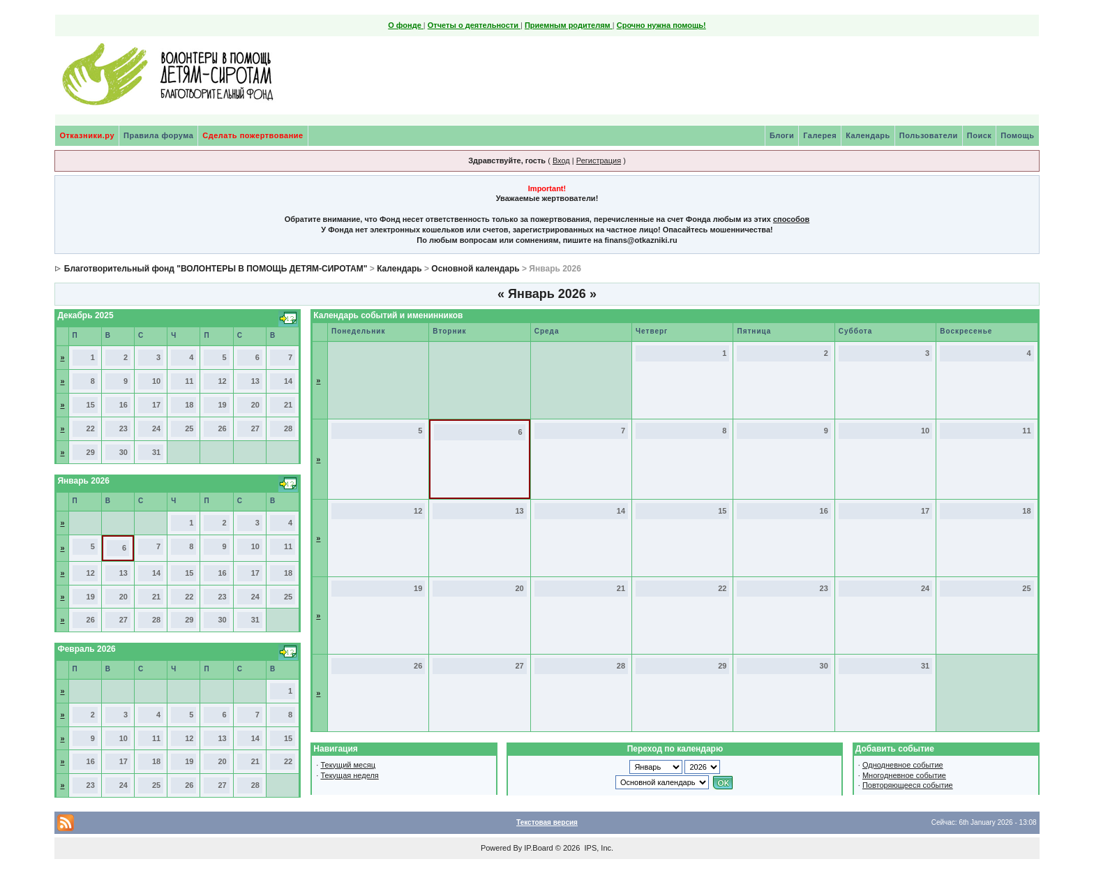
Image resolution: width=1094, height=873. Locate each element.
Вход (561, 160)
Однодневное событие (902, 765)
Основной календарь (475, 269)
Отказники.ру (86, 135)
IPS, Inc (597, 848)
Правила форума (158, 135)
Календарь (868, 135)
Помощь (1017, 135)
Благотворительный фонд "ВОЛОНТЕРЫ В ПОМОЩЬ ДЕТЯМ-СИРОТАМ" (216, 269)
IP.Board (538, 848)
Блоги (782, 135)
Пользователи (928, 135)
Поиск (979, 135)
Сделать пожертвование (252, 135)
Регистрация (598, 160)
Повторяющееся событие (907, 785)
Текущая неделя (349, 775)
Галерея (820, 135)
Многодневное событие (904, 775)
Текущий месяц (347, 765)
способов (791, 219)
